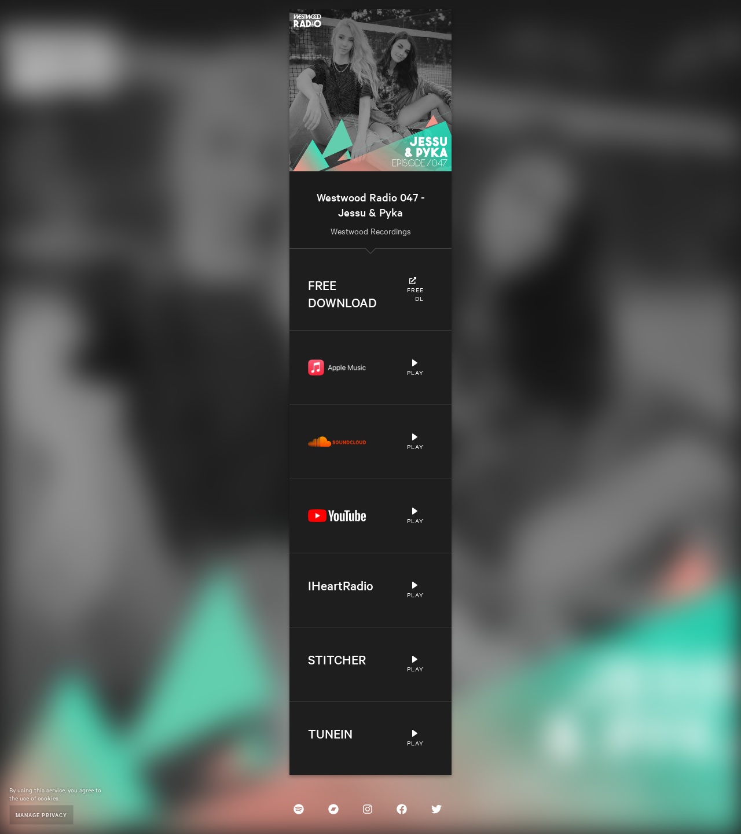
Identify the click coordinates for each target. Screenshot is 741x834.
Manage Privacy (41, 814)
